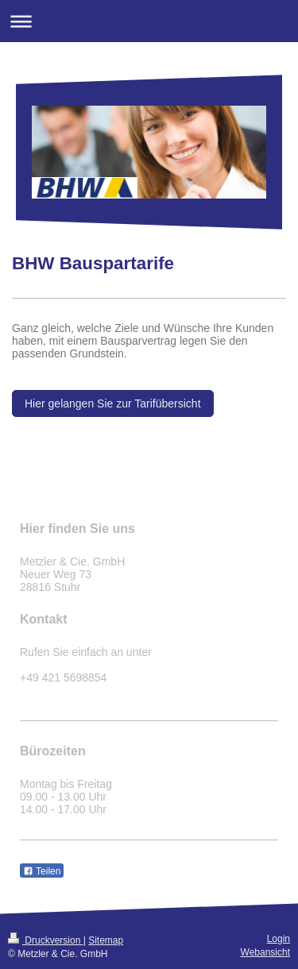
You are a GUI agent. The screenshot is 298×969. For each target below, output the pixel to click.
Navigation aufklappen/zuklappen (149, 21)
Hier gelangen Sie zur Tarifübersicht (113, 403)
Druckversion (45, 940)
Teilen (41, 871)
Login (278, 938)
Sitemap (105, 940)
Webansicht (265, 952)
